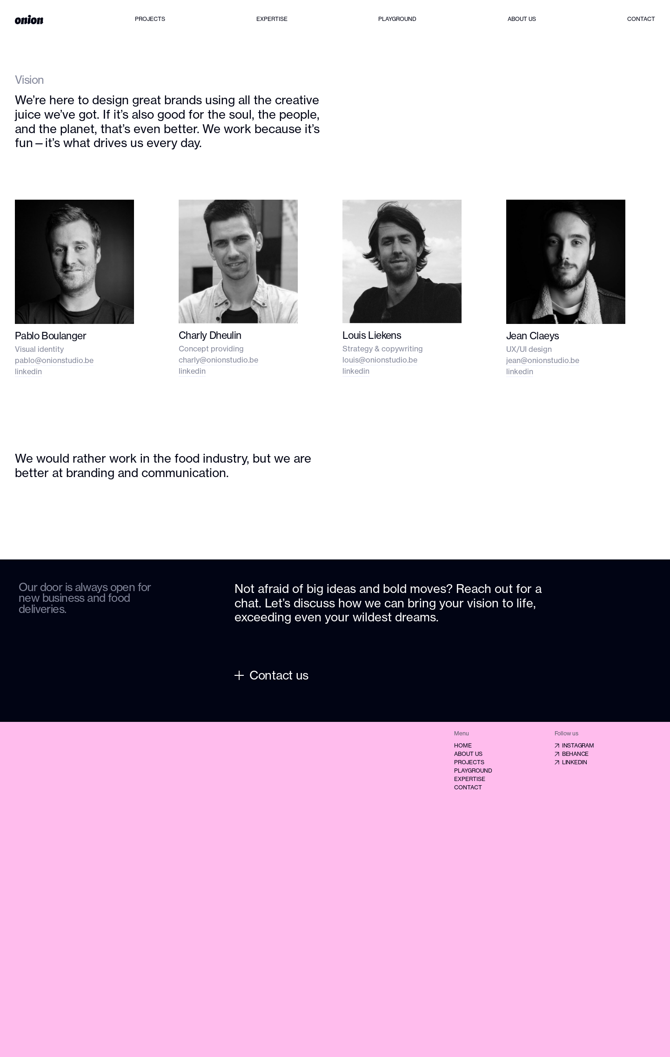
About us (522, 18)
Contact (641, 18)
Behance (572, 753)
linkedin (28, 371)
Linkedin (571, 762)
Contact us (271, 675)
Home (463, 745)
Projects (150, 18)
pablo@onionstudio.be (54, 360)
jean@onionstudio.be (542, 360)
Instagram (574, 745)
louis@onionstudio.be (379, 359)
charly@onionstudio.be (218, 359)
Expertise (272, 18)
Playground (397, 18)
